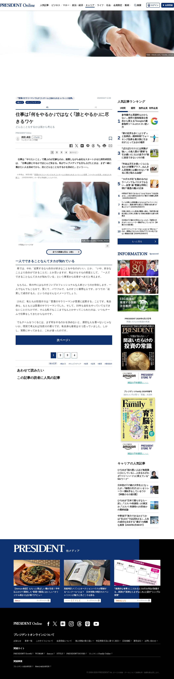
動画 (127, 5)
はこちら (138, 383)
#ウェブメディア (33, 102)
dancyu (50, 654)
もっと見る (137, 241)
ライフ (100, 5)
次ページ (73, 152)
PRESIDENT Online (23, 133)
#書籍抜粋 (108, 364)
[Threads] (79, 623)
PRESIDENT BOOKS (75, 654)
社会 (108, 5)
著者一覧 (28, 641)
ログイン (153, 5)
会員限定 (117, 5)
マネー (66, 5)
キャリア (90, 5)
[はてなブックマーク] (62, 623)
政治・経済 (77, 5)
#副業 (86, 364)
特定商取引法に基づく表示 (107, 641)
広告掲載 (126, 641)
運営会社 (137, 641)
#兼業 (100, 364)
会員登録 (168, 5)
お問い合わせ (150, 641)
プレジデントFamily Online (100, 654)
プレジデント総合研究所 (23, 666)
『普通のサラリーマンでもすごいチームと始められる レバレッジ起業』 (45, 98)
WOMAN (39, 654)
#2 (96, 107)
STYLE (60, 654)
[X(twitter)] (55, 624)
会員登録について (64, 641)
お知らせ (17, 641)
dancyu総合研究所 (42, 666)
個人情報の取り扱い (83, 641)
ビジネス (55, 5)
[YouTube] (96, 624)
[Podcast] (87, 623)
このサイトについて (44, 641)
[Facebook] (48, 624)
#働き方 (20, 102)
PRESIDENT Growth (23, 654)
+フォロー (36, 137)
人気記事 (44, 5)
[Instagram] (71, 623)
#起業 (93, 364)
